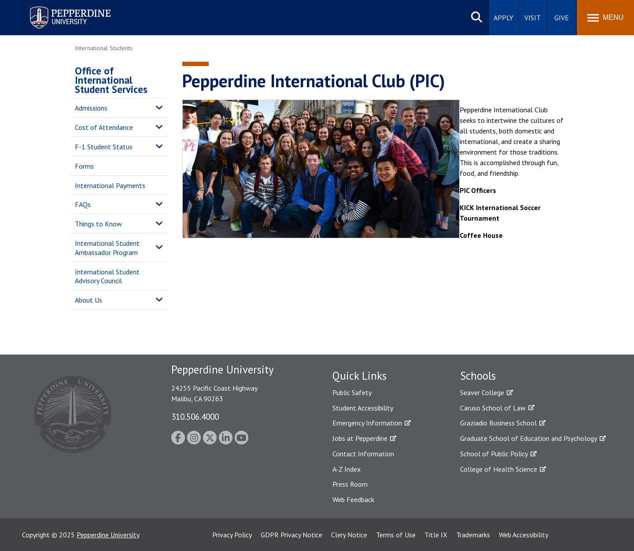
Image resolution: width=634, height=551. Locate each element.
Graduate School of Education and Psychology (528, 438)
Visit (532, 17)
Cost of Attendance (104, 127)
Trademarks (473, 534)
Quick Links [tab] (359, 376)
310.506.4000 (195, 416)
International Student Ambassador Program (107, 248)
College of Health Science (498, 469)
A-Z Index (346, 469)
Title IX (435, 534)
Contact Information (363, 453)
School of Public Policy (494, 453)
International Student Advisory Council (107, 276)
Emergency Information (367, 422)
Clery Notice (349, 534)
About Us (88, 300)
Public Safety (352, 392)
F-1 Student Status (104, 146)
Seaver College (482, 392)
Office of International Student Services (111, 80)
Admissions (91, 108)
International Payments (110, 185)
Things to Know (98, 223)
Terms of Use (396, 534)
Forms (84, 166)
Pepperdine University (108, 534)
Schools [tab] (478, 376)
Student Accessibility (362, 407)
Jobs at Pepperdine (359, 438)
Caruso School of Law (493, 407)
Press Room (350, 484)
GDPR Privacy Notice (291, 534)
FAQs (83, 204)
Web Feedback (353, 499)
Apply (503, 17)
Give (561, 17)
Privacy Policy (232, 534)
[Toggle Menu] (605, 17)
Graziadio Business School (498, 422)
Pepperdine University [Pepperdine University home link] (59, 8)
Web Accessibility (523, 534)
